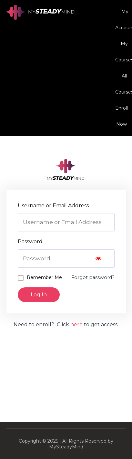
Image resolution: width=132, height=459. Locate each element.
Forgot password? (93, 277)
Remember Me (44, 277)
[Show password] (98, 258)
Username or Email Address (53, 206)
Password (30, 242)
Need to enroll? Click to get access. (66, 324)
